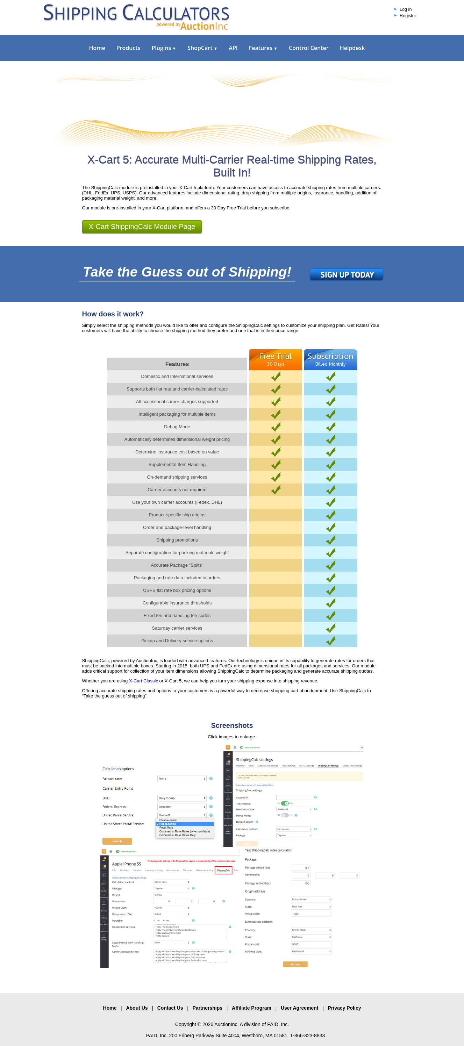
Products (128, 48)
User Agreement (300, 1008)
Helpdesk (352, 48)
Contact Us (170, 1008)
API (233, 48)
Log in (406, 9)
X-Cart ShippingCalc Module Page (142, 226)
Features (263, 48)
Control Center (309, 48)
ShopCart (202, 48)
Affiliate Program (251, 1008)
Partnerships (208, 1008)
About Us (137, 1008)
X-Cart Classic (143, 680)
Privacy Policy (344, 1008)
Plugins (163, 48)
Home (97, 48)
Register (408, 15)
